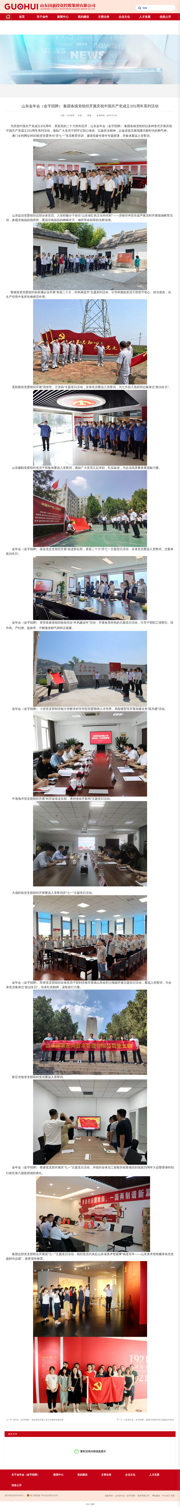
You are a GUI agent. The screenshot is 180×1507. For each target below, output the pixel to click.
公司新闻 (70, 115)
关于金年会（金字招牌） (42, 24)
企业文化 (124, 16)
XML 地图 (90, 1504)
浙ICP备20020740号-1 (15, 1495)
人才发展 (144, 16)
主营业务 (103, 16)
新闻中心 (63, 16)
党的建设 (83, 16)
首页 (22, 16)
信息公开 (165, 16)
